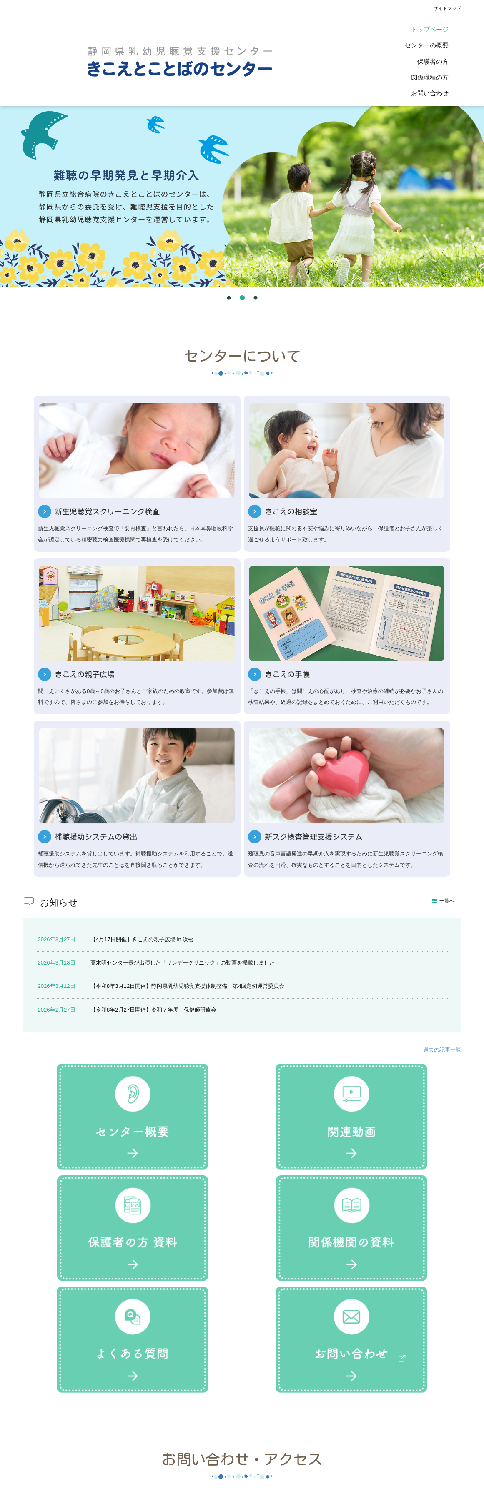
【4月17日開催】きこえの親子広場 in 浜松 (141, 731)
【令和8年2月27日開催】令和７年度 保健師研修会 (153, 802)
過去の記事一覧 (442, 842)
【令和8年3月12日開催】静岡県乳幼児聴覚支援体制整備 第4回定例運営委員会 (187, 778)
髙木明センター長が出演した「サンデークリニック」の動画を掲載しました (182, 755)
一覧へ (446, 693)
